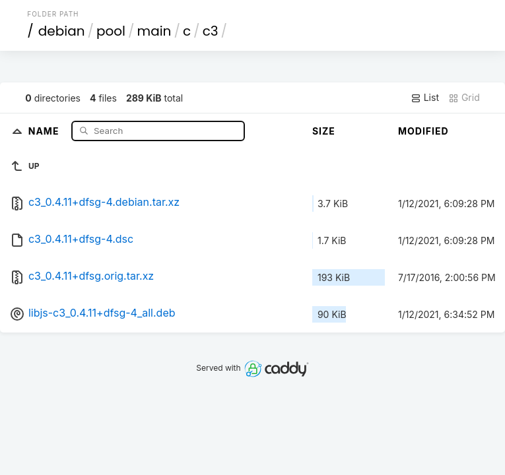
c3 (211, 31)
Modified (423, 131)
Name (45, 130)
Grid (464, 98)
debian (61, 31)
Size (323, 131)
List (425, 98)
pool (110, 31)
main (154, 31)
